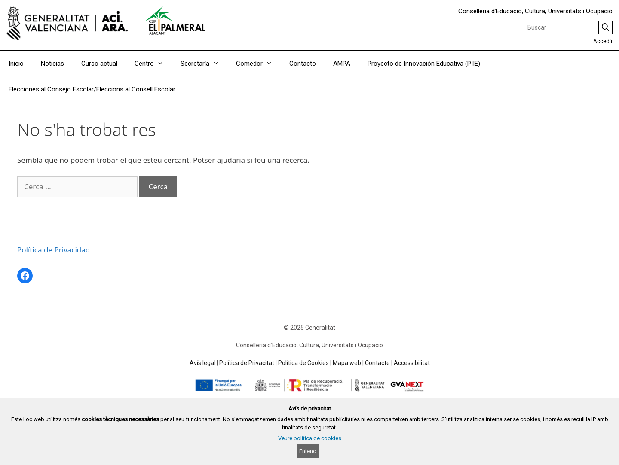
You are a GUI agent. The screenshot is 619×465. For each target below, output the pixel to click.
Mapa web (347, 362)
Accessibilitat (412, 362)
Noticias (52, 63)
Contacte (377, 362)
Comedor (258, 63)
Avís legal (202, 362)
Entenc (307, 451)
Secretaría (204, 63)
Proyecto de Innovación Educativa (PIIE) (424, 63)
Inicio (16, 63)
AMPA (341, 63)
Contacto (302, 63)
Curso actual (99, 63)
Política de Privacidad (53, 250)
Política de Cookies (303, 362)
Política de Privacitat (246, 362)
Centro (153, 63)
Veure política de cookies (309, 438)
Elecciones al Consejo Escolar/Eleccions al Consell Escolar (92, 89)
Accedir (603, 41)
